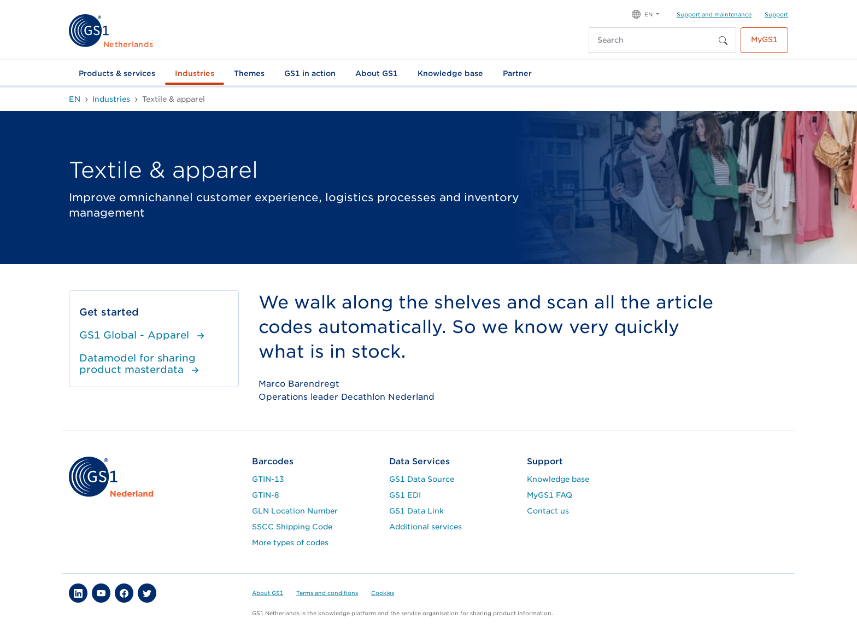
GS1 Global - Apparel (143, 335)
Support (776, 14)
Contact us (548, 510)
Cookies (382, 593)
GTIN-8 (265, 495)
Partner (517, 73)
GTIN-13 (268, 479)
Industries (194, 73)
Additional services (425, 526)
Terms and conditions (327, 593)
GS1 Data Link (416, 510)
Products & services (117, 73)
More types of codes (290, 542)
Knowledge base (450, 73)
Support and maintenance (714, 14)
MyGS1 (764, 39)
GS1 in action (310, 73)
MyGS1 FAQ (549, 495)
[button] (645, 13)
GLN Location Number (295, 510)
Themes (249, 73)
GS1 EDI (405, 495)
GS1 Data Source (421, 479)
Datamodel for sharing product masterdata (140, 363)
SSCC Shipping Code (292, 526)
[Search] (651, 40)
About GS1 (376, 73)
